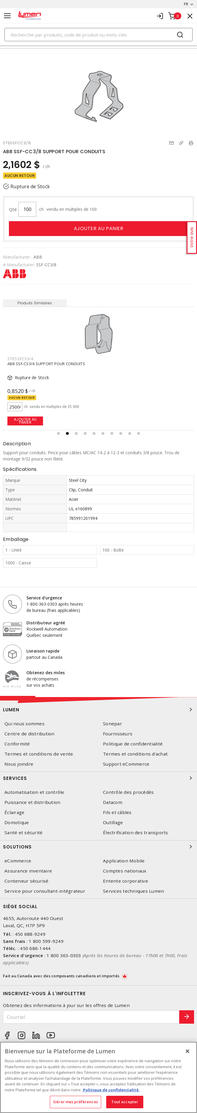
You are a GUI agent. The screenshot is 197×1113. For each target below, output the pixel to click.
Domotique (16, 822)
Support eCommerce (126, 764)
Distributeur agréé (45, 623)
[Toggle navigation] (7, 16)
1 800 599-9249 (46, 941)
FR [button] (186, 4)
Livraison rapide (42, 651)
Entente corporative (125, 881)
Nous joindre (18, 764)
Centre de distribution (29, 734)
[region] (98, 1077)
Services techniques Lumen (133, 891)
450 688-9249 (30, 934)
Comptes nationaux (124, 871)
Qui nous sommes (24, 723)
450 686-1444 (35, 948)
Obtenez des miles (45, 672)
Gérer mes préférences (75, 1101)
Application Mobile (124, 861)
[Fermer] (187, 1051)
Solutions (98, 846)
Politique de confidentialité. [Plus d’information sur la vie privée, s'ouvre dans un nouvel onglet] (111, 1090)
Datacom (112, 802)
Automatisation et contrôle (34, 792)
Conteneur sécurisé (26, 881)
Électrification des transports (135, 832)
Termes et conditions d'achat (135, 754)
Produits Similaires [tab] (35, 302)
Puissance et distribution (32, 802)
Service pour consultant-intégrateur (44, 891)
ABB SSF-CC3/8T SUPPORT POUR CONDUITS (47, 363)
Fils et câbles (117, 812)
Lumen (98, 709)
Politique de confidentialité (133, 744)
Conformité (17, 744)
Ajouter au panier (98, 228)
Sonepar (112, 723)
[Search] (98, 34)
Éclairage (14, 812)
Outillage (113, 822)
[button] (58, 433)
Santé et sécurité (23, 832)
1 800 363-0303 (64, 955)
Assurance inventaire (28, 871)
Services (98, 778)
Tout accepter (125, 1101)
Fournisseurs (117, 734)
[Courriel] (91, 1017)
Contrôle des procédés (128, 792)
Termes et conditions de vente (38, 754)
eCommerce (17, 861)
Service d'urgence (44, 598)
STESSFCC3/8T (21, 358)
